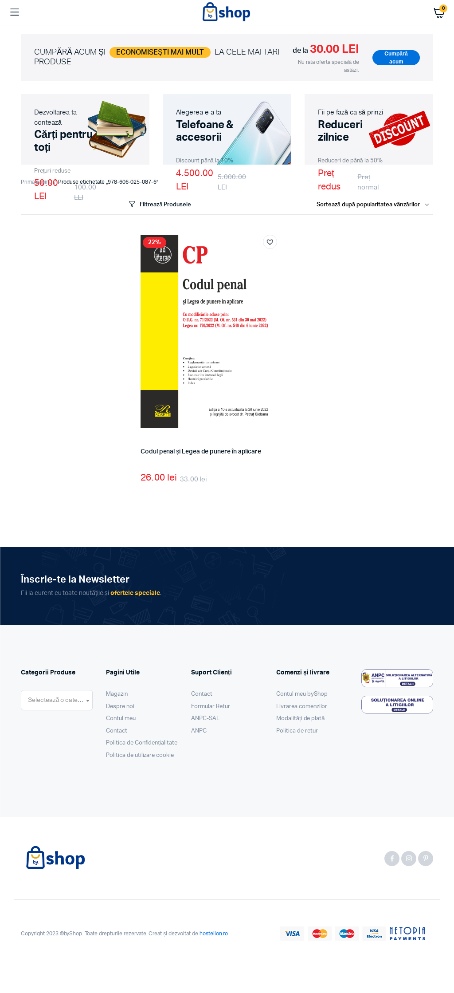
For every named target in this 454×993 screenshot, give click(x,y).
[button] (270, 241)
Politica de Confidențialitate (141, 743)
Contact (116, 731)
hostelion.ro (214, 933)
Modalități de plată (300, 718)
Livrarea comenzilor (301, 706)
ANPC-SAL (205, 718)
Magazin (117, 694)
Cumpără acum (395, 57)
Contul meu (121, 718)
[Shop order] (375, 205)
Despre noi (120, 706)
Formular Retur (210, 706)
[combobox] (57, 700)
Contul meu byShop (302, 694)
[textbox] (57, 700)
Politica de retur (297, 731)
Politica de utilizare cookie (140, 755)
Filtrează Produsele (159, 204)
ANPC (199, 731)
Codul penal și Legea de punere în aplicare (201, 452)
